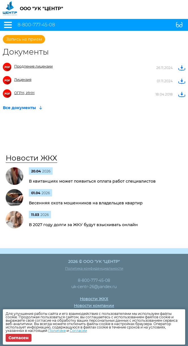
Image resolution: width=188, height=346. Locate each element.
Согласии (78, 330)
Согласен (18, 337)
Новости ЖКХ (31, 158)
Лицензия (22, 79)
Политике (57, 330)
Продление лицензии (33, 66)
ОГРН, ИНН (24, 93)
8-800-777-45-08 (36, 25)
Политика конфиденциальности (94, 268)
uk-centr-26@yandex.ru (94, 286)
